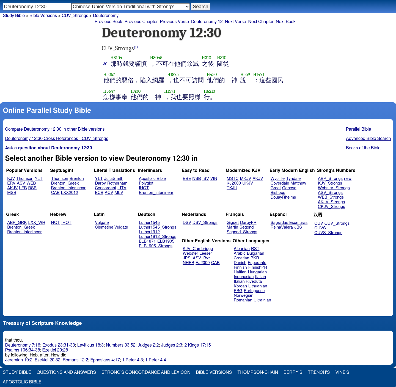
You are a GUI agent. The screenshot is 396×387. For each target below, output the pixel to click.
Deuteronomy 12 (207, 22)
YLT (38, 179)
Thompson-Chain (257, 372)
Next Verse (235, 22)
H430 (212, 74)
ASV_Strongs (330, 193)
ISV (205, 179)
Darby (100, 183)
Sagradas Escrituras (289, 223)
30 (105, 63)
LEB (23, 188)
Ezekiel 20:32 (48, 360)
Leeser (205, 253)
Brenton (77, 179)
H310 (206, 57)
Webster (190, 253)
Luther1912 (149, 232)
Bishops (278, 193)
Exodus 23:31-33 (58, 345)
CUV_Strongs (337, 223)
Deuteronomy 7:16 (22, 345)
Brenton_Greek (65, 183)
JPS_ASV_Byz (196, 258)
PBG (238, 291)
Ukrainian (262, 300)
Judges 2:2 (148, 345)
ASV (21, 183)
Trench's (319, 372)
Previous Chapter (141, 22)
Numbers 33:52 (121, 345)
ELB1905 (165, 241)
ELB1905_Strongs (155, 246)
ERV (11, 183)
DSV (187, 223)
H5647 (109, 91)
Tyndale (293, 179)
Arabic (240, 253)
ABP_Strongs (330, 179)
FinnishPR (257, 267)
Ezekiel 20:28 (55, 350)
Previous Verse (174, 22)
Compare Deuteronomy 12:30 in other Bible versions (55, 129)
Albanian (242, 249)
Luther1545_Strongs (157, 227)
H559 (245, 74)
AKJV (12, 188)
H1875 (173, 74)
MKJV (245, 179)
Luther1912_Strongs (157, 237)
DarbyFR (248, 223)
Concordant (105, 188)
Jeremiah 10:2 (18, 360)
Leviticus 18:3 (90, 345)
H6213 (209, 91)
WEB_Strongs (331, 197)
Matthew (298, 183)
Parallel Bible (358, 129)
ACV (109, 193)
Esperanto (257, 263)
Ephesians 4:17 (105, 360)
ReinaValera (282, 227)
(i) (136, 47)
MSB (11, 193)
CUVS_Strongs (328, 233)
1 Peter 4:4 (155, 360)
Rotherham (117, 183)
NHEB (188, 263)
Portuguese (254, 291)
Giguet (233, 223)
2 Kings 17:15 (198, 345)
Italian (260, 277)
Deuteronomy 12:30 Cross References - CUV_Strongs (56, 138)
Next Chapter (261, 22)
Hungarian (257, 272)
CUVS (320, 228)
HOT (55, 223)
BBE (187, 179)
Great (276, 188)
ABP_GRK (17, 223)
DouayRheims (283, 197)
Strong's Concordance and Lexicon (145, 372)
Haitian (240, 272)
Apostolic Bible (22, 382)
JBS (298, 227)
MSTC (232, 179)
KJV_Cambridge (198, 249)
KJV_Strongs (330, 183)
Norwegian (243, 295)
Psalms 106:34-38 (22, 350)
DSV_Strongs (205, 223)
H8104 (116, 57)
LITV (121, 188)
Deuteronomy (106, 15)
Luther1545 (149, 223)
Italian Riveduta (248, 281)
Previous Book (108, 22)
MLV (118, 193)
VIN (213, 179)
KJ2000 (234, 183)
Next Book (286, 22)
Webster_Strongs (334, 188)
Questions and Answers (66, 372)
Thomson (24, 179)
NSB (196, 179)
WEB (31, 183)
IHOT (144, 188)
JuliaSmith (113, 179)
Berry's (293, 372)
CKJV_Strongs (331, 207)
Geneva (289, 188)
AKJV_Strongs (331, 202)
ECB (99, 193)
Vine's (342, 372)
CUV (318, 223)
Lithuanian (257, 286)
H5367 (109, 74)
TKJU (232, 188)
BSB (32, 188)
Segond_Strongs (242, 232)
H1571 (169, 91)
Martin (232, 227)
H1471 (258, 74)
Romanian (243, 300)
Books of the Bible (363, 148)
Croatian (241, 258)
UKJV (247, 183)
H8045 (156, 57)
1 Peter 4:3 (132, 360)
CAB (55, 193)
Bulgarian (255, 253)
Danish (240, 263)
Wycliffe (278, 179)
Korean (240, 286)
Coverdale (280, 183)
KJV (11, 179)
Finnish (240, 267)
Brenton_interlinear (68, 188)
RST (255, 249)
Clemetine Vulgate (111, 227)
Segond (247, 227)
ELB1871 (147, 241)
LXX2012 (69, 193)
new (347, 179)
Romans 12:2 (75, 360)
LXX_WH (36, 223)
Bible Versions (43, 15)
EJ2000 (203, 263)
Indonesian (244, 277)
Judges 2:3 (171, 345)
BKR (255, 258)
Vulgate (102, 223)
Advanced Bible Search (368, 138)
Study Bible (14, 15)
